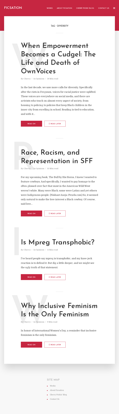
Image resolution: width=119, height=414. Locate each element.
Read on (31, 124)
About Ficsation (64, 8)
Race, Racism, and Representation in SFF (57, 157)
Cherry (27, 79)
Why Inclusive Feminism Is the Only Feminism (59, 310)
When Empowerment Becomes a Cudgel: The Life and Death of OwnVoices (58, 59)
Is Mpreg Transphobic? (57, 242)
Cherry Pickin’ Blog (85, 8)
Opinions (40, 79)
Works (50, 8)
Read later (55, 124)
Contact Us (103, 8)
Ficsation (13, 8)
